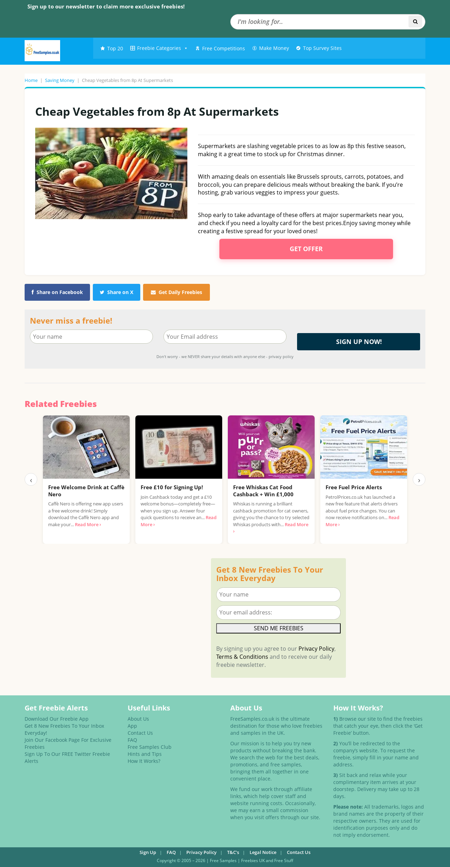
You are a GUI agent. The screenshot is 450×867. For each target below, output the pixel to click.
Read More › (88, 524)
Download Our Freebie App (57, 718)
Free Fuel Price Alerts (354, 487)
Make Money (274, 48)
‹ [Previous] (31, 479)
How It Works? (144, 761)
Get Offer (306, 248)
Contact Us (140, 732)
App (132, 725)
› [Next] (419, 479)
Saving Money (60, 80)
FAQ (132, 740)
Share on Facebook (57, 292)
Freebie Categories (162, 48)
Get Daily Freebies (176, 292)
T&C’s (233, 852)
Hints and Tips (145, 754)
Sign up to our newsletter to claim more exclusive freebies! (106, 6)
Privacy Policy (316, 648)
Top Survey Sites (322, 48)
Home (31, 80)
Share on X (116, 292)
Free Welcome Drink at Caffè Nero (86, 491)
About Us (138, 718)
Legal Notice (263, 852)
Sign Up (148, 852)
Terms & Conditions (242, 657)
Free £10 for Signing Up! (172, 487)
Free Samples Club (150, 747)
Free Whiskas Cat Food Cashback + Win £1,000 (263, 491)
